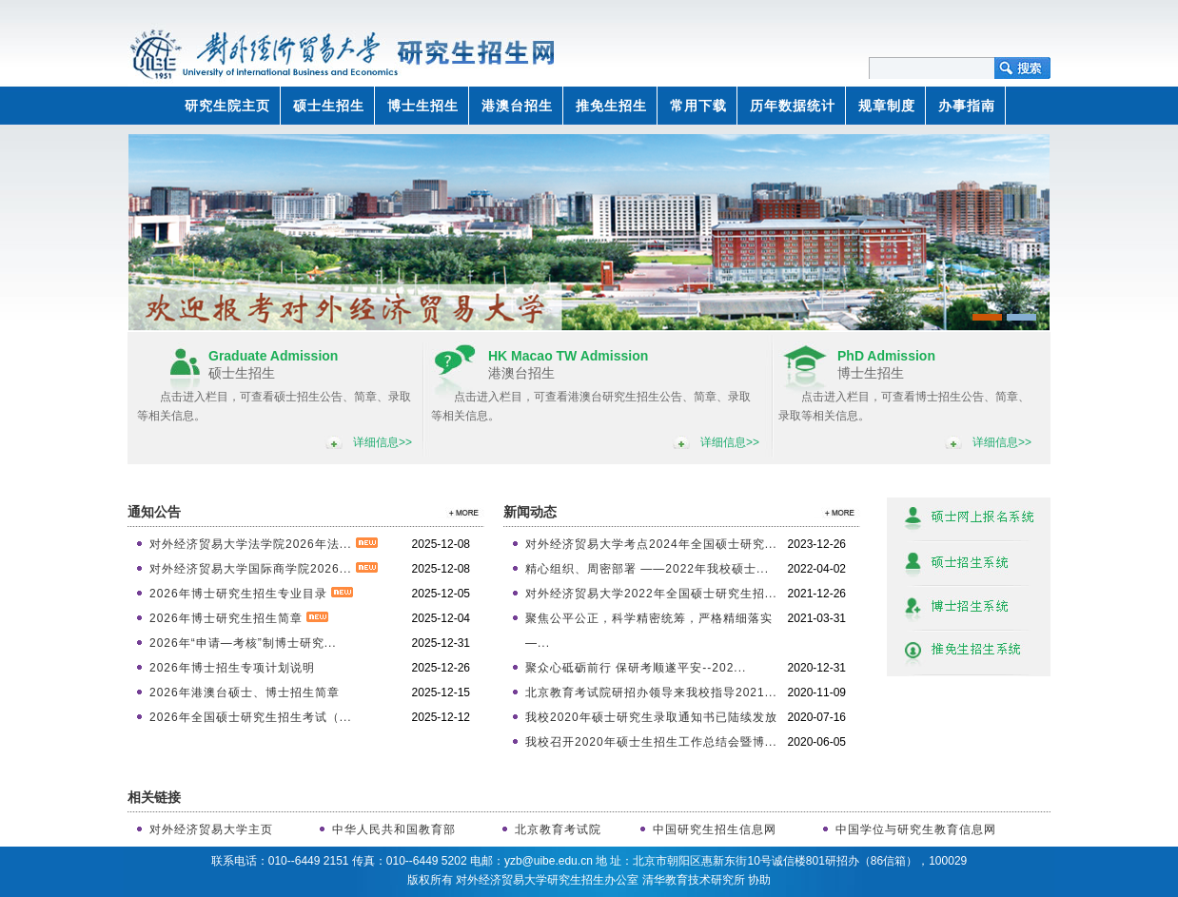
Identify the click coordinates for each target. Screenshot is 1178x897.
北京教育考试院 (558, 829)
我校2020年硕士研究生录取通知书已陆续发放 (651, 717)
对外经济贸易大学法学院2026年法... (263, 544)
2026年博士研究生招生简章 (238, 618)
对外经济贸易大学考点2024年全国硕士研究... (651, 544)
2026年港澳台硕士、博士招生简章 (244, 692)
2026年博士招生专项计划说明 (232, 667)
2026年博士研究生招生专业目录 (251, 593)
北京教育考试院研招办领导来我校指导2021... (651, 692)
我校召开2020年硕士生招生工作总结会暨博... (651, 742)
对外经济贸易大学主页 (211, 829)
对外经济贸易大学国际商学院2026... (263, 568)
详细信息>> (382, 442)
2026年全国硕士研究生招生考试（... (250, 717)
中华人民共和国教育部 (394, 829)
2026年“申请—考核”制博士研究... (243, 643)
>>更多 (460, 512)
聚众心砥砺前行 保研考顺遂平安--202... (635, 667)
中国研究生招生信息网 (714, 829)
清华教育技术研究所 (693, 880)
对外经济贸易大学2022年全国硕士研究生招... (651, 593)
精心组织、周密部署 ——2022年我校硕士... (647, 568)
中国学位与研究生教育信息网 (915, 829)
